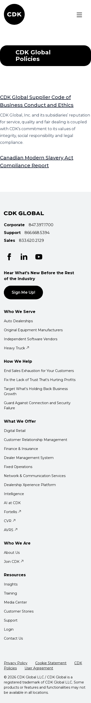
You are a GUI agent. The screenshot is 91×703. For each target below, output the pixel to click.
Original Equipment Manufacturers (33, 330)
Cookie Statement (50, 663)
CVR (10, 521)
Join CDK (14, 561)
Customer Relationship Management (35, 440)
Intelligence (14, 494)
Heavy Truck (16, 348)
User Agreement (39, 668)
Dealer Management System (29, 458)
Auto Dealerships (18, 321)
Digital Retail (14, 431)
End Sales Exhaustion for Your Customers (39, 371)
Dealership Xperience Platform (30, 485)
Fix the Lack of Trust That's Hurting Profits (39, 380)
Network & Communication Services (35, 476)
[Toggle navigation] (79, 15)
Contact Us (13, 638)
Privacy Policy (15, 663)
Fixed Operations (18, 467)
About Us (12, 552)
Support (10, 620)
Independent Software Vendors (30, 339)
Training (10, 593)
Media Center (15, 602)
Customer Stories (18, 611)
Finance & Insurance (21, 449)
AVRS (11, 530)
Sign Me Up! (23, 292)
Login (9, 629)
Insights (10, 584)
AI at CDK (12, 503)
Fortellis (12, 512)
